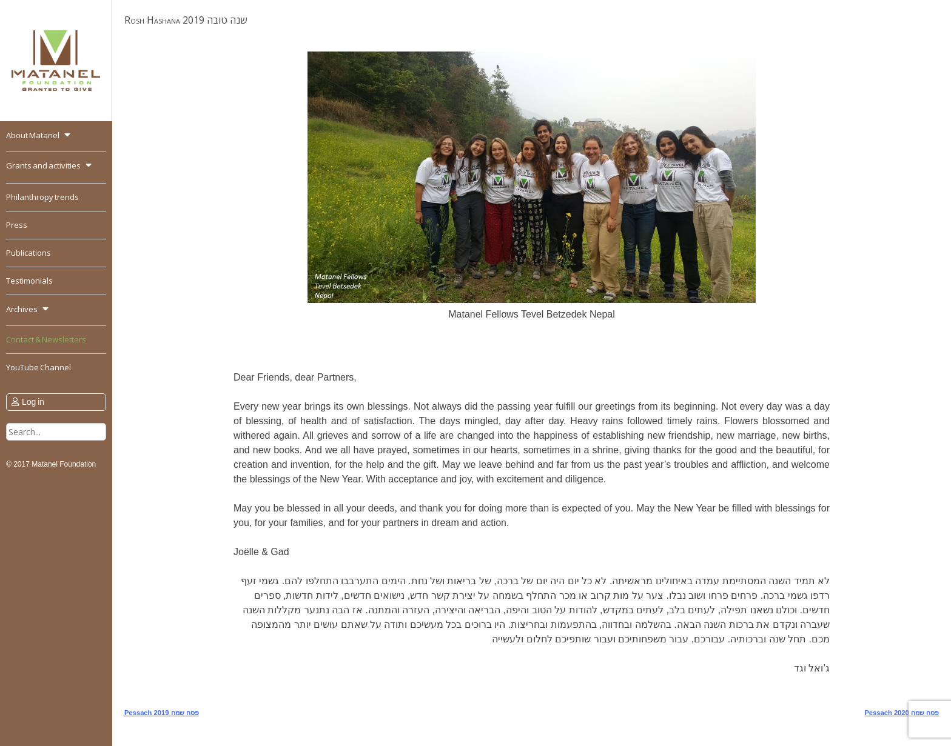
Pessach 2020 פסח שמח (901, 712)
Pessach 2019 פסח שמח (161, 712)
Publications (28, 252)
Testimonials (29, 280)
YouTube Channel (38, 367)
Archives (22, 309)
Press (16, 224)
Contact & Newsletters (46, 339)
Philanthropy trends (42, 196)
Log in (33, 402)
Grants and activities (43, 165)
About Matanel (32, 135)
